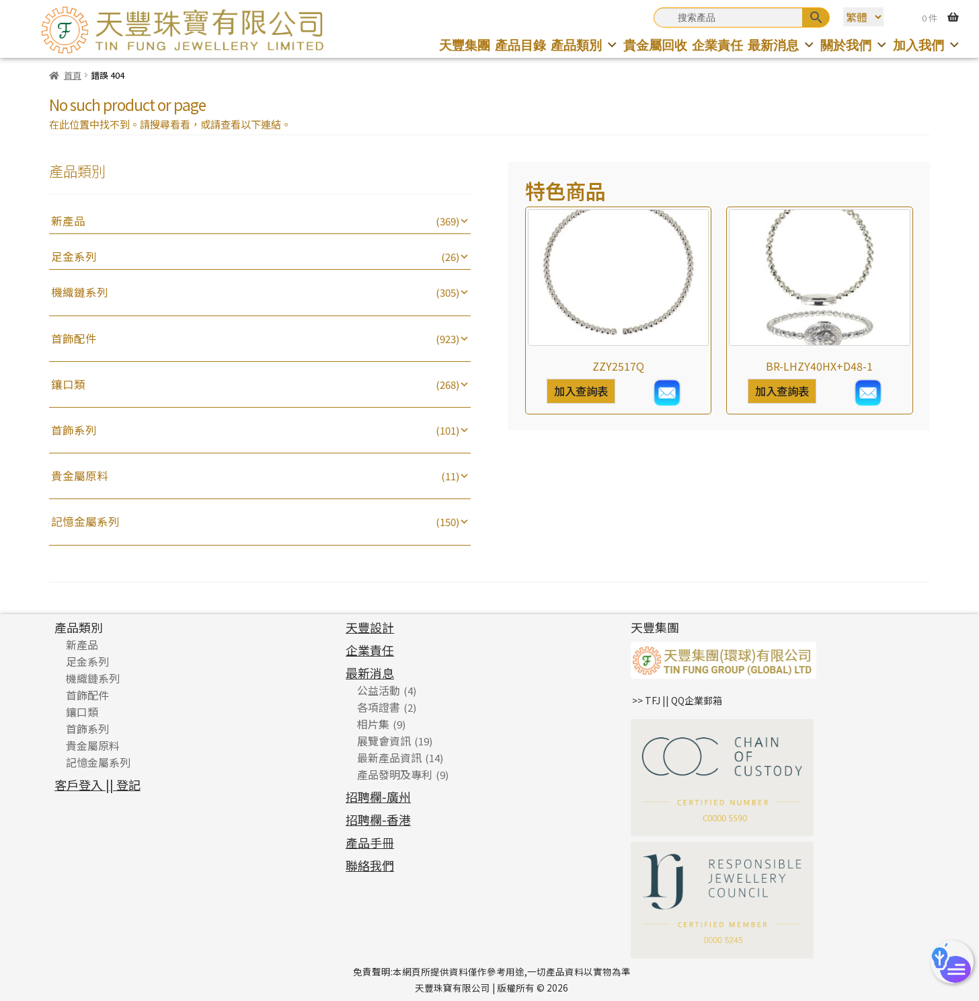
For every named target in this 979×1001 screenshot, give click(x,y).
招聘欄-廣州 (378, 796)
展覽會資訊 (384, 741)
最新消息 (782, 44)
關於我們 (854, 44)
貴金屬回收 (655, 44)
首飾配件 (74, 338)
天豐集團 (464, 44)
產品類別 (585, 44)
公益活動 (378, 690)
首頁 (72, 75)
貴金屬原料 (79, 476)
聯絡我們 (370, 865)
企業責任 (717, 44)
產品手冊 (370, 842)
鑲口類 (68, 384)
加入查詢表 (581, 391)
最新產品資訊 (389, 757)
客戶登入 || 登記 (97, 784)
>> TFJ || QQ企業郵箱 (677, 700)
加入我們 (927, 44)
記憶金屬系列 (85, 521)
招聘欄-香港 (378, 819)
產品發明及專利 (394, 774)
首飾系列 (74, 430)
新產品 (68, 221)
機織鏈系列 (79, 292)
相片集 (373, 724)
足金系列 (74, 256)
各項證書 (378, 707)
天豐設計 (370, 627)
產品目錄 (520, 44)
